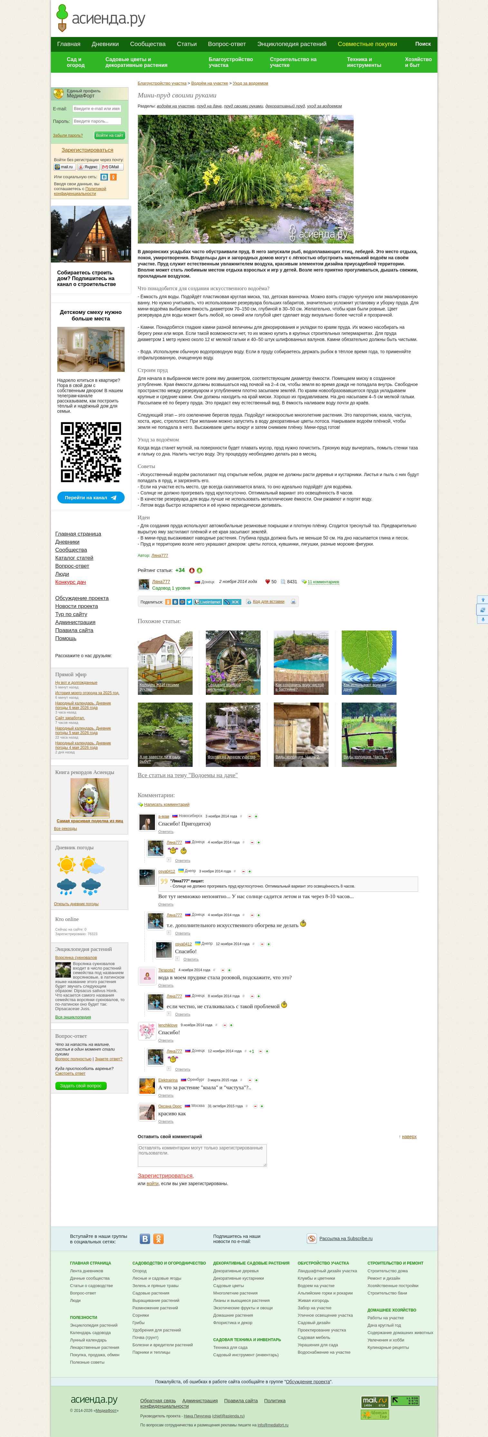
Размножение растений (155, 1307)
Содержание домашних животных (400, 1332)
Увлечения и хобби (386, 1340)
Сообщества (148, 44)
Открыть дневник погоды (76, 904)
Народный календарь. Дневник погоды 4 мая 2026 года (83, 745)
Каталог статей (74, 558)
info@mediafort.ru (273, 1425)
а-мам (163, 816)
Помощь (66, 638)
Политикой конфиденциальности (80, 191)
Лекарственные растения (95, 1347)
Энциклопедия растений (292, 44)
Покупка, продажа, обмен (95, 1354)
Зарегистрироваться (165, 1176)
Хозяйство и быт (418, 62)
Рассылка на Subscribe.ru (346, 1238)
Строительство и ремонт (396, 1263)
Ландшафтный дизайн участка (327, 1270)
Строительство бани (387, 1293)
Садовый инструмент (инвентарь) (246, 1354)
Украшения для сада (318, 1344)
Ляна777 (159, 555)
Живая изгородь (313, 1300)
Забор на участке (314, 1307)
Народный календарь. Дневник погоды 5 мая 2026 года (83, 730)
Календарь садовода (90, 1332)
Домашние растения (233, 1315)
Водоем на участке (316, 1285)
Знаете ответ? (108, 1058)
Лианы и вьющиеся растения (241, 1300)
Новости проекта (76, 606)
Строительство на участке (293, 62)
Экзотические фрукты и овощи (243, 1307)
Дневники (105, 44)
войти (152, 1183)
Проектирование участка (322, 1330)
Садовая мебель (314, 1337)
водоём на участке (176, 106)
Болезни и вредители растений (162, 1344)
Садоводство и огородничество (169, 1263)
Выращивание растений (155, 1300)
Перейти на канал (86, 497)
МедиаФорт (106, 1410)
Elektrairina (168, 1080)
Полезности (83, 1317)
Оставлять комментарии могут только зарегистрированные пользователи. (202, 1155)
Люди (62, 574)
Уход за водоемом (250, 83)
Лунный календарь (88, 1340)
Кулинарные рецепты (388, 1347)
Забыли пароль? (68, 135)
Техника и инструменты (364, 62)
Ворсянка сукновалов (76, 957)
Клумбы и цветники (316, 1278)
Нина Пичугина (197, 1416)
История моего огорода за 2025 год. (87, 693)
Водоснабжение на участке (324, 1352)
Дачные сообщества (90, 1278)
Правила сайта (74, 630)
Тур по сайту (71, 614)
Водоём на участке (209, 83)
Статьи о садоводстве (91, 1285)
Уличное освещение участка (325, 1315)
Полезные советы (87, 1362)
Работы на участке (386, 1317)
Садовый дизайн (314, 1322)
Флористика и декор (232, 1322)
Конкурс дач (70, 582)
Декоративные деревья (236, 1270)
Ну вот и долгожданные (76, 682)
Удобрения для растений (156, 1330)
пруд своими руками (243, 106)
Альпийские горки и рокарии (325, 1293)
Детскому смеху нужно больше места (91, 315)
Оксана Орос (170, 1106)
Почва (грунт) (145, 1337)
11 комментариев (323, 582)
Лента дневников (86, 1270)
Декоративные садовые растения (251, 1263)
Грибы (138, 1322)
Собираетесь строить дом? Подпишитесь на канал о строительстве (86, 278)
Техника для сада (230, 1347)
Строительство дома (388, 1270)
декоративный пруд (285, 106)
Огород (139, 1270)
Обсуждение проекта (82, 598)
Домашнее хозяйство (392, 1310)
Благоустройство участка (231, 62)
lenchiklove (167, 1025)
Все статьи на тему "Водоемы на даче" (188, 775)
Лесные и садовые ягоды (156, 1278)
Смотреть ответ (70, 1073)
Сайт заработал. (70, 718)
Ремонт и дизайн (384, 1278)
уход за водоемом (324, 106)
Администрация (75, 622)
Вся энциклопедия (73, 1017)
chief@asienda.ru (228, 1416)
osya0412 (166, 871)
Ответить (166, 832)
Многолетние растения (235, 1293)
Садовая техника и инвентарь (247, 1340)
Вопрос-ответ (227, 44)
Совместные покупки (367, 44)
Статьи (187, 44)
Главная (69, 44)
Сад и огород (76, 62)
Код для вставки (268, 601)
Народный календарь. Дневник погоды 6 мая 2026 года (83, 705)
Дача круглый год (384, 1325)
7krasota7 (167, 970)
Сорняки (140, 1315)
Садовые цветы (228, 1285)
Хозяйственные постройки (393, 1285)
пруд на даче (209, 106)
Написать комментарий (167, 804)
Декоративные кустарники (238, 1278)
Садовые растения (150, 1293)
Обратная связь (158, 1400)
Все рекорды (65, 828)
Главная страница (78, 534)
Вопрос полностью (73, 1058)
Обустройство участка (323, 1263)
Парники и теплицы (151, 1352)
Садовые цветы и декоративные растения (137, 62)
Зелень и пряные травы (155, 1285)
